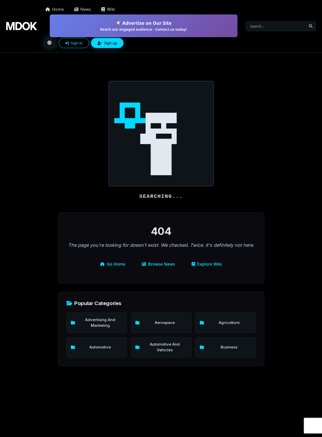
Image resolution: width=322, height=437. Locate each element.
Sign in (73, 43)
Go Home (112, 264)
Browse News (158, 264)
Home (54, 9)
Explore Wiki (207, 264)
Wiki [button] (108, 9)
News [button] (82, 9)
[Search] (276, 26)
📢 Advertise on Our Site (143, 26)
